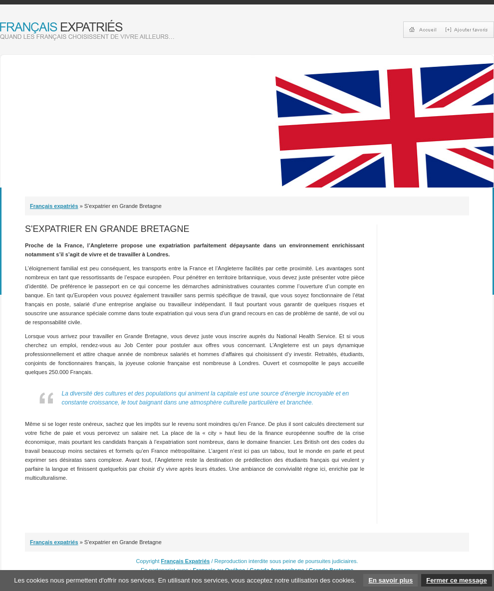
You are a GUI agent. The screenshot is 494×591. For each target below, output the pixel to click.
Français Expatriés (185, 561)
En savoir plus (390, 580)
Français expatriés (54, 206)
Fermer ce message (456, 580)
